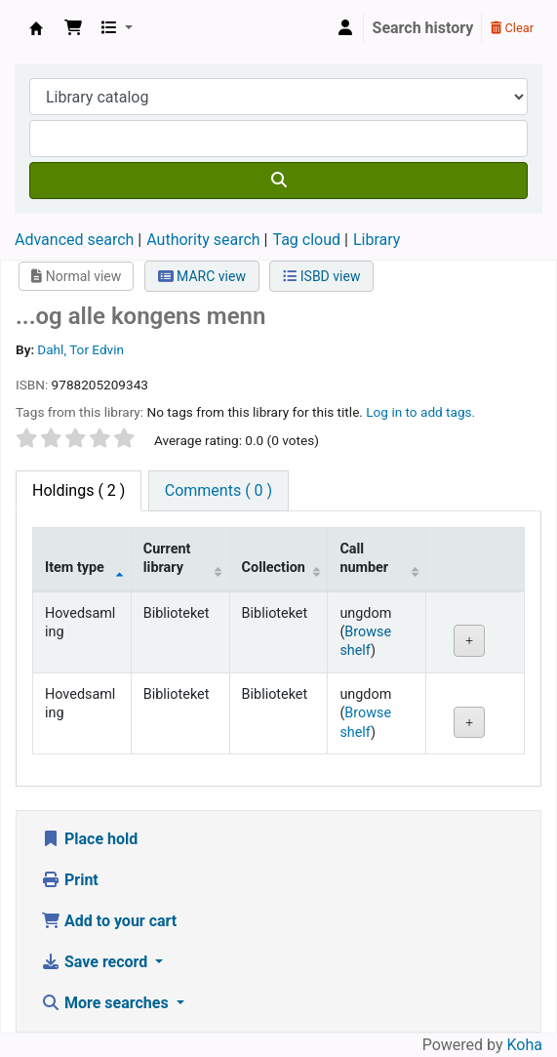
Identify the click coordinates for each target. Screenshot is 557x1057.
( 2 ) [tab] (78, 490)
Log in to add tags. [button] (420, 412)
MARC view (202, 276)
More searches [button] (107, 1003)
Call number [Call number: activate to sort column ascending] (363, 558)
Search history (423, 28)
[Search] (278, 180)
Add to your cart (109, 921)
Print (70, 880)
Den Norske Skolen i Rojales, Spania (36, 28)
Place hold (89, 839)
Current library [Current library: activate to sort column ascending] (167, 558)
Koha (524, 1045)
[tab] (218, 490)
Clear (512, 27)
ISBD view (321, 276)
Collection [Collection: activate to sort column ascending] (273, 567)
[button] (73, 28)
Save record (96, 962)
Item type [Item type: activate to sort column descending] (74, 567)
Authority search (202, 239)
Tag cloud (306, 239)
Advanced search (74, 239)
